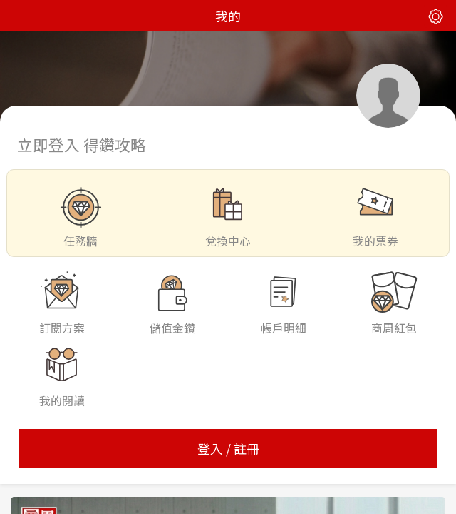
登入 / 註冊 (228, 448)
